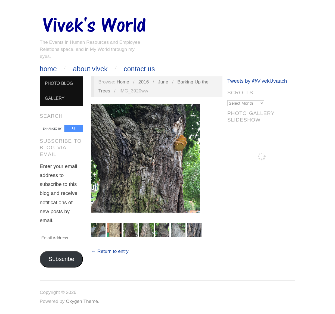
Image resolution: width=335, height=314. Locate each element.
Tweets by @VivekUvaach (257, 81)
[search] (53, 128)
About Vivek (90, 69)
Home (48, 69)
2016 (143, 82)
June (163, 82)
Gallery (54, 98)
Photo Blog (59, 83)
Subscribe (61, 259)
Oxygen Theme (82, 301)
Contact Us (139, 69)
